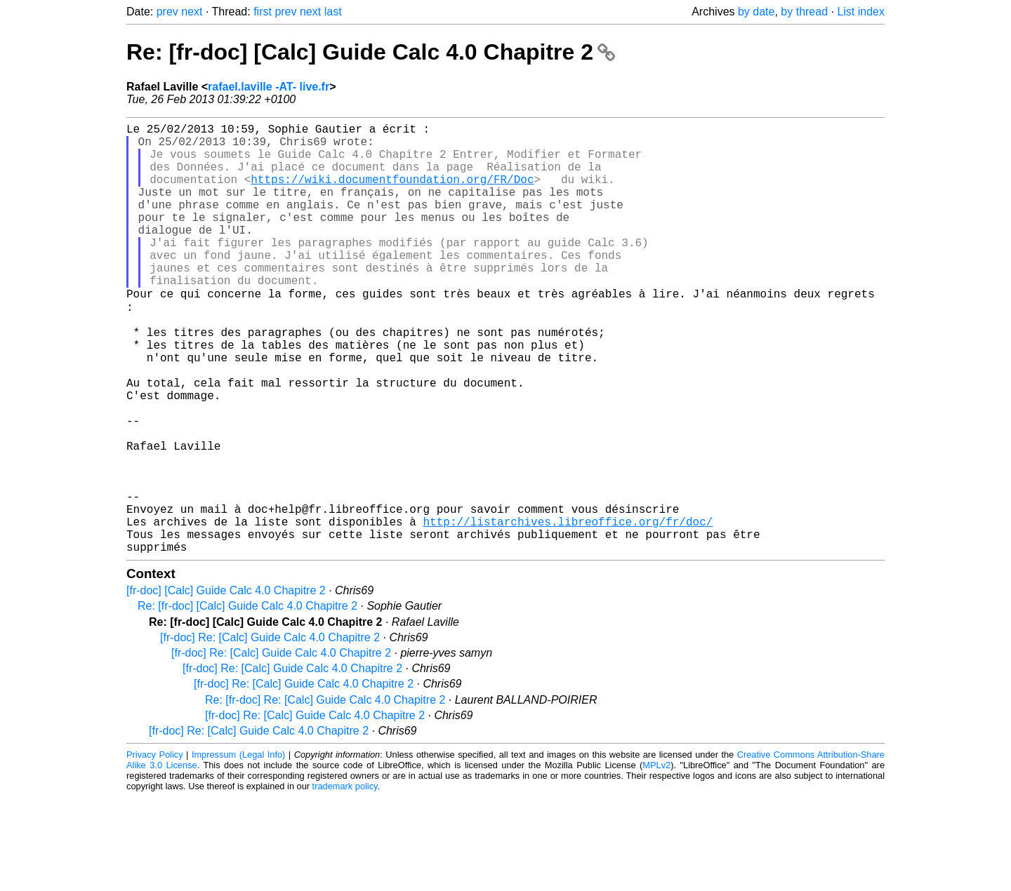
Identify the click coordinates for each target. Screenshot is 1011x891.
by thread (804, 12)
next (191, 12)
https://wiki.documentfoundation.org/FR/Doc (392, 193)
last (333, 12)
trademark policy (345, 880)
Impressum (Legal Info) (238, 848)
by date (756, 12)
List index (861, 12)
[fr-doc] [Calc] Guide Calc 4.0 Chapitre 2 (226, 684)
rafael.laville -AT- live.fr (268, 87)
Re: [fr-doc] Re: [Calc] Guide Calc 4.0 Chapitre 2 (325, 794)
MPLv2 (656, 859)
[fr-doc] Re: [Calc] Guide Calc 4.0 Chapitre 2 (270, 731)
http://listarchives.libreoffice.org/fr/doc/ (568, 609)
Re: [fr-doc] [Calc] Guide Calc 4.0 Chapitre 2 (370, 52)
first (262, 12)
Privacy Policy (154, 848)
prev (167, 12)
